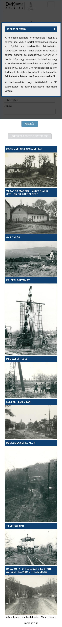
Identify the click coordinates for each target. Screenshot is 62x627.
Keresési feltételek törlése (29, 136)
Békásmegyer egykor (20, 442)
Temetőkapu (15, 526)
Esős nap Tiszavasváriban (24, 149)
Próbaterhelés (17, 359)
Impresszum (31, 623)
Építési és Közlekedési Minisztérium (34, 617)
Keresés (30, 124)
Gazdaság (13, 237)
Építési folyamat (18, 280)
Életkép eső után (18, 402)
